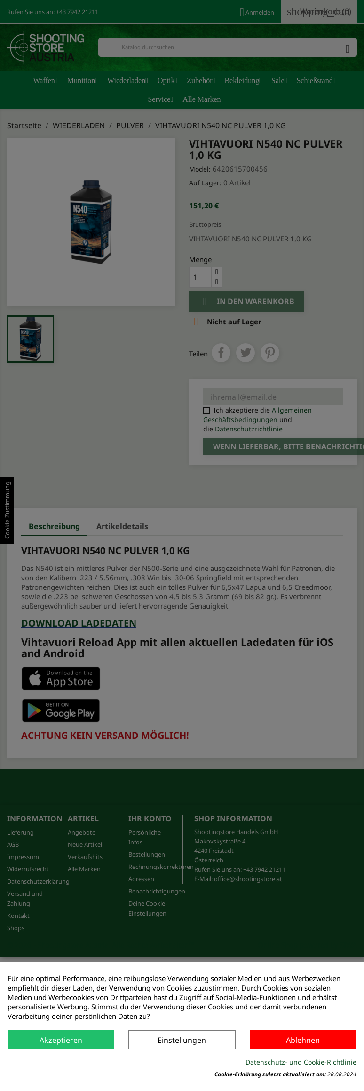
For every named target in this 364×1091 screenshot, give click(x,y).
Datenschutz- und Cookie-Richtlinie (300, 1062)
